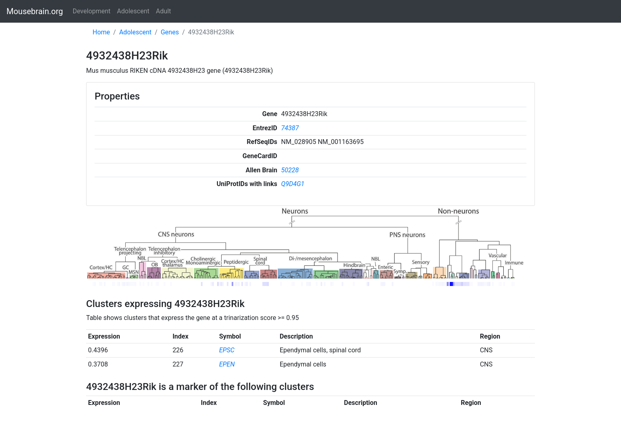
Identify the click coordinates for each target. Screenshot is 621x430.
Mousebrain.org (34, 11)
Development (92, 11)
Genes (170, 32)
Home (101, 32)
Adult (163, 11)
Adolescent (133, 11)
